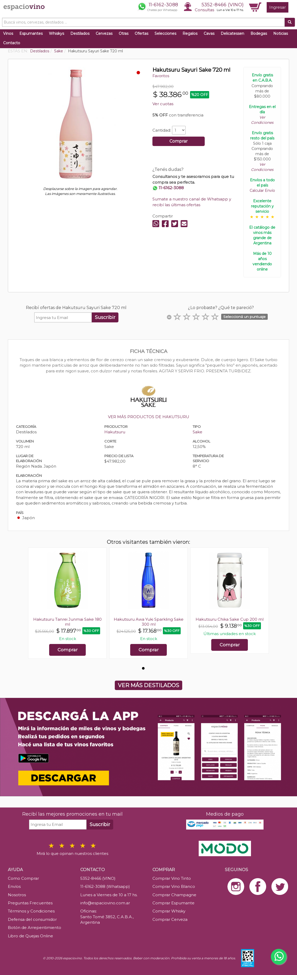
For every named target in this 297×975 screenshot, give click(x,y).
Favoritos (160, 76)
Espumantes (31, 33)
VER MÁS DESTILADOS (148, 685)
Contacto (11, 43)
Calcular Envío (262, 190)
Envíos (14, 886)
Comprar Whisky (168, 911)
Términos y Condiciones (31, 911)
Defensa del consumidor (32, 919)
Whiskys (56, 33)
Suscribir (105, 317)
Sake (197, 431)
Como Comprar (23, 878)
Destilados (79, 33)
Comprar (178, 141)
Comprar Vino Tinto (171, 878)
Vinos (8, 33)
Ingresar (277, 7)
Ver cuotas (162, 103)
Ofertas (141, 33)
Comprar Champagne (174, 894)
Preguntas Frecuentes (30, 902)
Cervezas (104, 33)
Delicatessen (232, 33)
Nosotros (17, 894)
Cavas (209, 33)
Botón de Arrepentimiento (34, 927)
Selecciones (165, 33)
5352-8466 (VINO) (223, 5)
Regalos (189, 33)
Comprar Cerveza (169, 919)
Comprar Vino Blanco (173, 886)
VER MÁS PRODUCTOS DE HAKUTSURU (148, 416)
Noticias (280, 33)
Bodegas (258, 33)
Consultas (204, 9)
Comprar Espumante (173, 902)
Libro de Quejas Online (30, 935)
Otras (123, 33)
